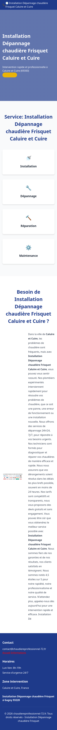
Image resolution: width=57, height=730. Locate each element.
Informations (18, 652)
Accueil (6, 652)
